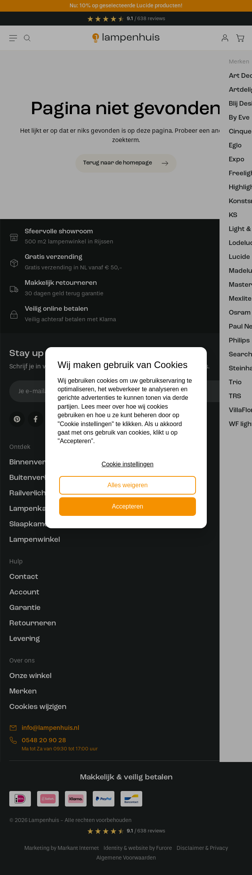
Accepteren (127, 506)
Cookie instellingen (127, 464)
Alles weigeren (127, 485)
